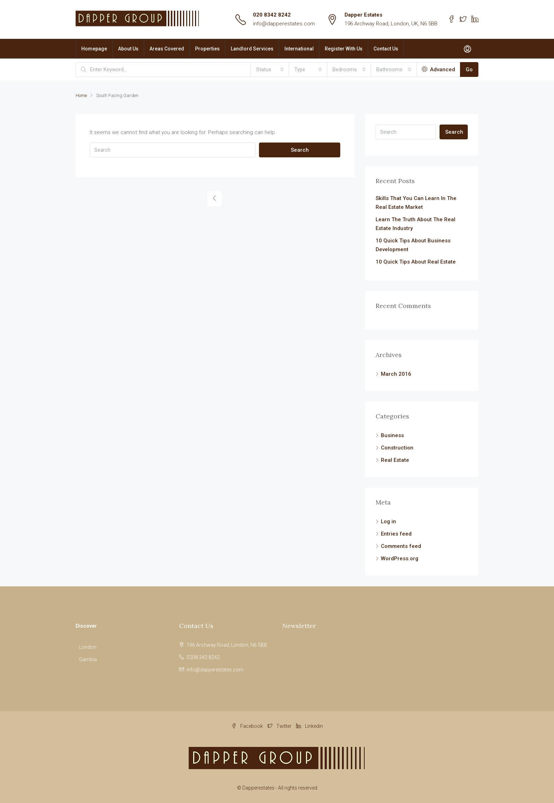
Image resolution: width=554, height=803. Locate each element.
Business (392, 435)
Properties (207, 49)
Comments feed (401, 546)
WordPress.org (399, 558)
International (299, 49)
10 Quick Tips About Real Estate (416, 262)
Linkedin (309, 726)
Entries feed (396, 534)
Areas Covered (166, 49)
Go (469, 69)
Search (300, 150)
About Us (128, 49)
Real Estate (395, 460)
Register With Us (344, 49)
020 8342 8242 (272, 15)
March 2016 (396, 374)
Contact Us (385, 49)
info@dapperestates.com (284, 23)
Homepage (94, 49)
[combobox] (270, 69)
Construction (397, 448)
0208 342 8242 (203, 657)
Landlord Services (252, 49)
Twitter (280, 726)
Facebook (247, 726)
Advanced (438, 69)
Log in (388, 521)
